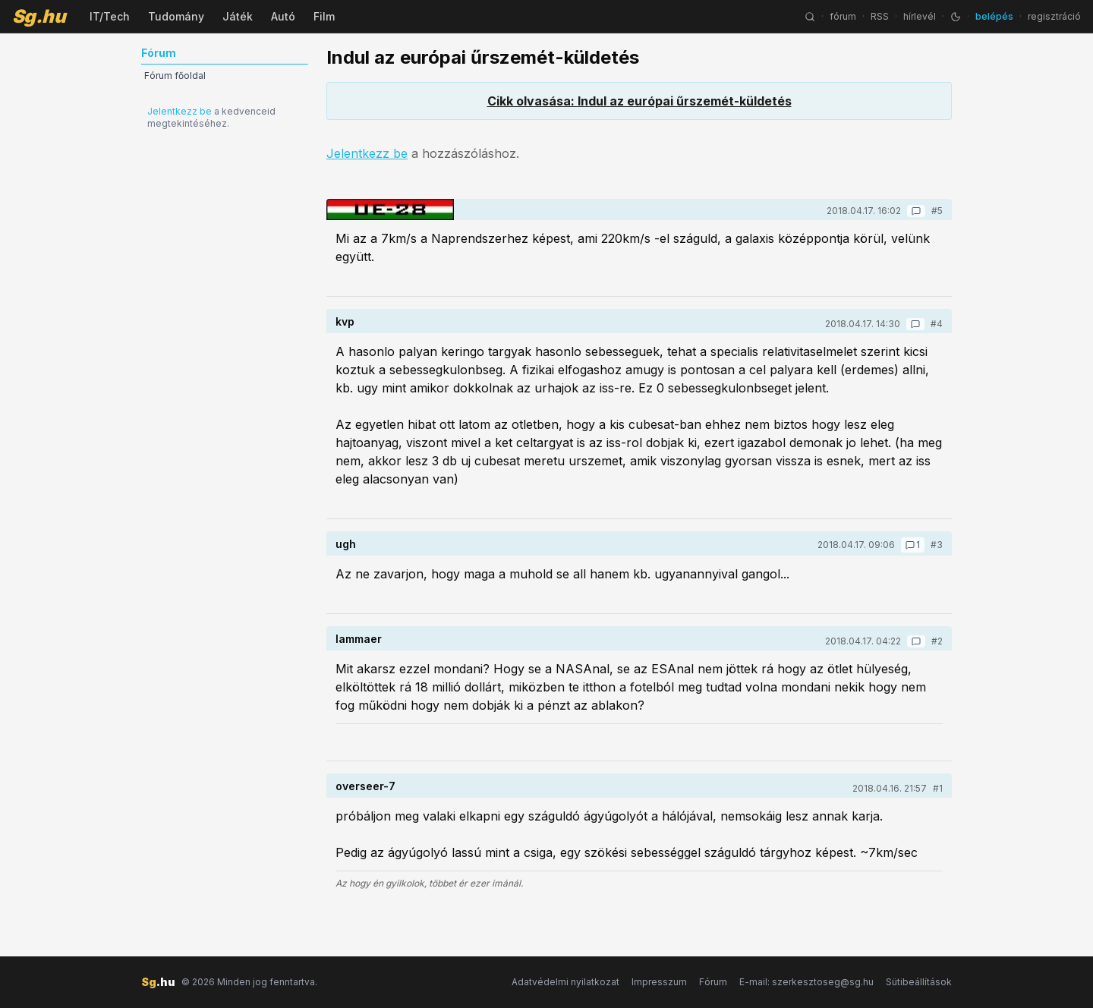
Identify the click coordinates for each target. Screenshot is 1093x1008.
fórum (843, 16)
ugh (345, 543)
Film (324, 16)
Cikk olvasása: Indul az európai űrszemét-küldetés (639, 101)
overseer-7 (365, 786)
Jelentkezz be (179, 111)
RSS (880, 16)
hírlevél (919, 16)
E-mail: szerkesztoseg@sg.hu (806, 982)
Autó (283, 16)
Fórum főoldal (175, 75)
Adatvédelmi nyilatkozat (565, 982)
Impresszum (659, 982)
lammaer (358, 638)
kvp (344, 321)
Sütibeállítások (919, 982)
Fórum (713, 982)
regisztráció (1054, 16)
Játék (237, 16)
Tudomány (176, 16)
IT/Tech (110, 16)
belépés (994, 16)
